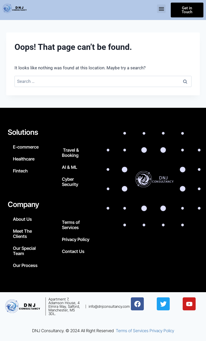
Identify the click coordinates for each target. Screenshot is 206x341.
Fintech (20, 170)
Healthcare (23, 159)
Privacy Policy (75, 239)
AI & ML (69, 167)
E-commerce (26, 147)
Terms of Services (71, 225)
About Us (22, 219)
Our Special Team (24, 251)
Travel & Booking (70, 153)
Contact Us (73, 251)
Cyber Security (70, 182)
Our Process (25, 265)
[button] (161, 9)
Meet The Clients (22, 234)
